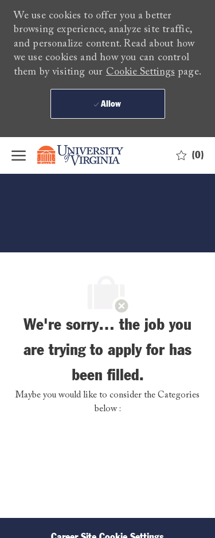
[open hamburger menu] (18, 155)
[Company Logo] (88, 155)
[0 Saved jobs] (190, 155)
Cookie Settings (140, 72)
